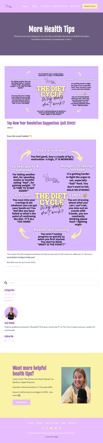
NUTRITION (60, 6)
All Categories (10, 294)
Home (24, 6)
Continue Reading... (14, 267)
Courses (30, 424)
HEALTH (75, 6)
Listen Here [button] (21, 403)
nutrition (10, 128)
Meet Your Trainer (52, 424)
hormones (9, 298)
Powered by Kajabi (51, 437)
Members (72, 424)
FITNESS (45, 6)
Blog (64, 424)
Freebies (39, 424)
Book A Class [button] (89, 6)
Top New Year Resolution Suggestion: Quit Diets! (44, 123)
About (34, 6)
